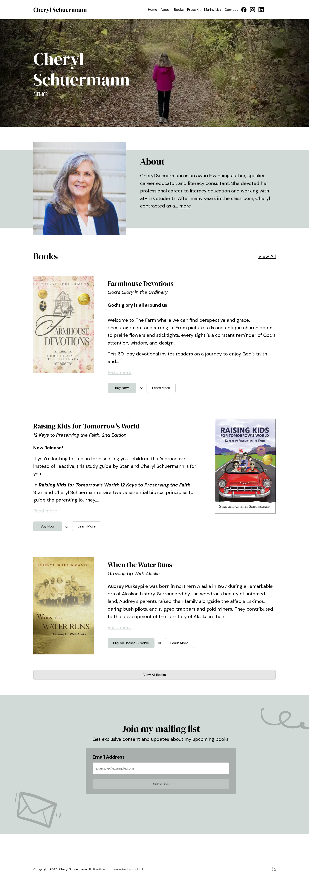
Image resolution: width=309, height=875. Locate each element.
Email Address (109, 757)
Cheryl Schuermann (60, 10)
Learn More (161, 388)
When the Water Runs (140, 564)
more (185, 206)
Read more (120, 372)
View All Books (154, 674)
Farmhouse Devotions (141, 283)
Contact (231, 9)
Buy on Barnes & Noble (131, 643)
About (166, 9)
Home (152, 9)
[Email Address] (161, 768)
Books (179, 9)
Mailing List (212, 9)
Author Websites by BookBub (123, 869)
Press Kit (194, 9)
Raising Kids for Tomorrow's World (86, 426)
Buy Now (122, 388)
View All (267, 256)
